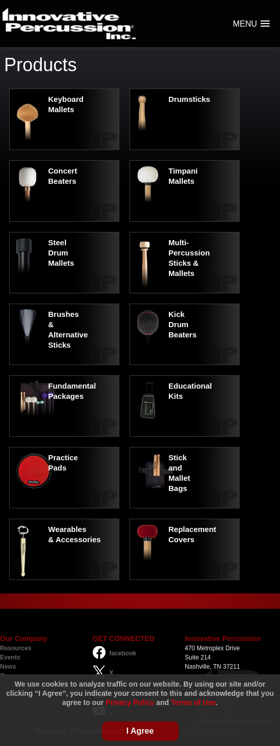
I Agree (140, 731)
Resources (15, 648)
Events (10, 657)
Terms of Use (193, 702)
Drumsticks (189, 99)
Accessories (77, 539)
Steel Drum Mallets (61, 252)
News (8, 666)
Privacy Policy (129, 702)
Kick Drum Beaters (182, 324)
